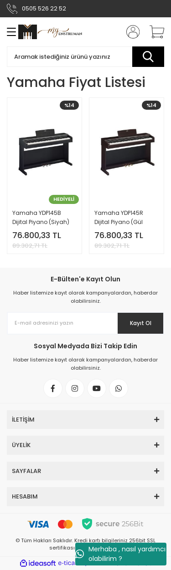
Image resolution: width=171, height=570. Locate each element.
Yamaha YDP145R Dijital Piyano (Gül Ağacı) (118, 218)
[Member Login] (130, 32)
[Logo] (50, 32)
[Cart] (153, 32)
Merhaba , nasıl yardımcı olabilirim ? (120, 554)
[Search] (85, 56)
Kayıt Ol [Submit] (140, 323)
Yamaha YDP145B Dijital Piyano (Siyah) (40, 217)
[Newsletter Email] (85, 323)
